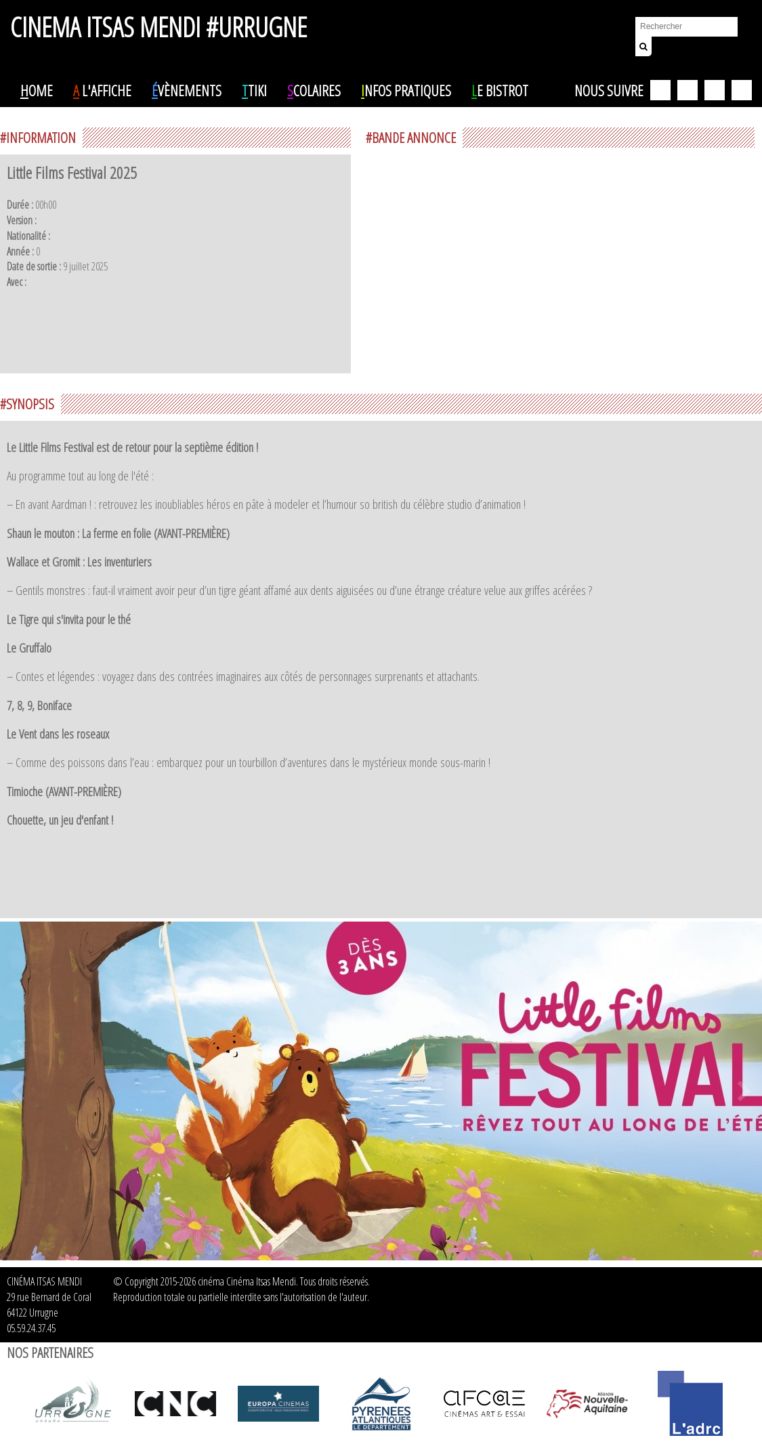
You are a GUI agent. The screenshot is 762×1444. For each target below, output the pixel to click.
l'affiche (102, 90)
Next (744, 1091)
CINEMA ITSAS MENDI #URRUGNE (158, 21)
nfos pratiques (406, 90)
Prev (17, 1091)
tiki (254, 90)
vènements (186, 90)
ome (36, 90)
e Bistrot (499, 90)
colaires (314, 90)
